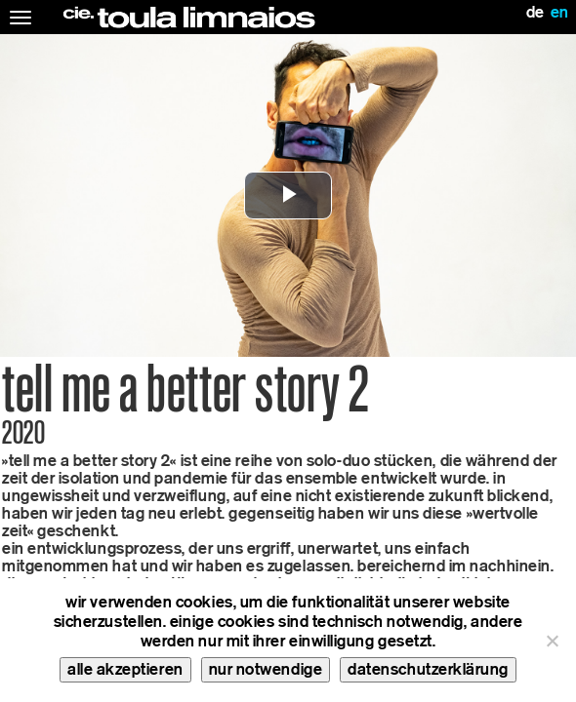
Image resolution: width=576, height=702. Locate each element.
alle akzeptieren (125, 669)
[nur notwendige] (551, 640)
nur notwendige (266, 669)
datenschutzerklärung (428, 669)
